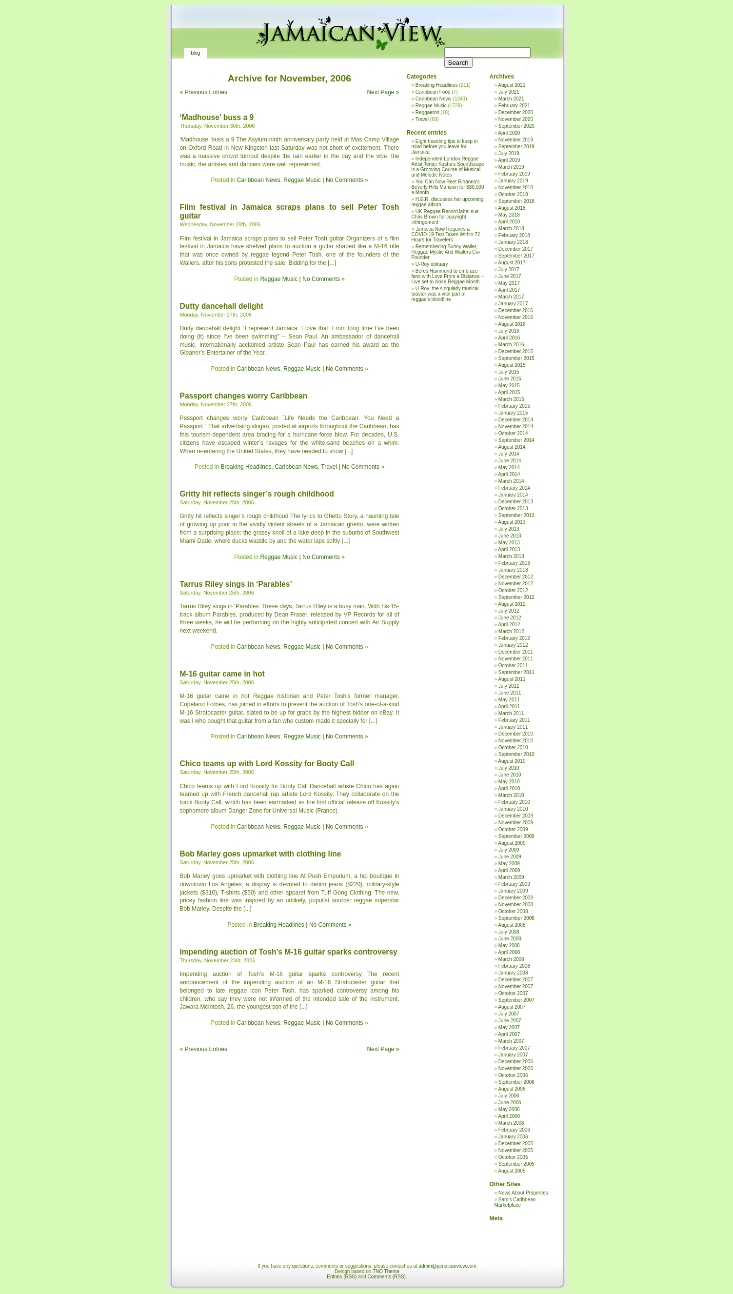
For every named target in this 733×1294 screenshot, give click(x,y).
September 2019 (516, 146)
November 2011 (515, 658)
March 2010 (511, 795)
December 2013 (515, 501)
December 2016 (515, 310)
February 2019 (514, 174)
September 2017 (516, 256)
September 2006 (516, 1082)
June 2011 (509, 693)
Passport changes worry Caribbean (244, 396)
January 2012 (513, 645)
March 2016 (511, 344)
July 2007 (508, 1013)
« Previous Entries (203, 92)
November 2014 (515, 426)
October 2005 (513, 1157)
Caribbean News (258, 180)
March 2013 (511, 556)
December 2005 (515, 1143)
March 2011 (511, 713)
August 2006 (511, 1089)
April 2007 (509, 1034)
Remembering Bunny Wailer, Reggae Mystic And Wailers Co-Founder (446, 252)
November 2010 (515, 740)
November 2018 (515, 187)
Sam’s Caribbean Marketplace (515, 1202)
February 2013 (514, 563)
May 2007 (509, 1027)
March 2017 (511, 296)
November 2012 (515, 583)
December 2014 (515, 419)
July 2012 (508, 611)
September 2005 (516, 1164)
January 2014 (513, 495)
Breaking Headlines (245, 466)
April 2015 (509, 392)
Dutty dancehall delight (222, 306)
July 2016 (508, 331)
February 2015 (514, 406)
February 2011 (514, 720)
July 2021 (508, 92)
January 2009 (513, 891)
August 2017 (511, 262)
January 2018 (513, 242)
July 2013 (508, 529)
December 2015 (515, 351)
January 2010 (513, 809)
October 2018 (513, 194)
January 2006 (513, 1136)
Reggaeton (427, 112)
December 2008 (515, 897)
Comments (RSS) (387, 1276)
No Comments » (347, 180)
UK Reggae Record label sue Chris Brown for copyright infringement (445, 217)
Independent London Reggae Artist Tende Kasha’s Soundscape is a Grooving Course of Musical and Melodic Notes (448, 167)
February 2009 (514, 884)
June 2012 (509, 617)
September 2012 (516, 597)
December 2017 (515, 249)
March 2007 (511, 1041)
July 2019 (508, 153)
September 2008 (516, 918)
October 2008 (513, 911)
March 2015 (511, 399)
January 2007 (513, 1054)
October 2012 (513, 590)
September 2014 (516, 440)
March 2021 (511, 98)
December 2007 (515, 979)
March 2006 (511, 1123)
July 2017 (508, 269)
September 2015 (516, 358)
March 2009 (511, 877)
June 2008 (509, 938)
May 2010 (509, 781)
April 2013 (509, 549)
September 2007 (516, 1000)
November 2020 (515, 119)
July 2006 (508, 1095)
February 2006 (514, 1130)
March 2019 (511, 167)
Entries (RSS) (342, 1276)
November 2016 (515, 317)
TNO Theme (386, 1271)
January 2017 (513, 303)
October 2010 (513, 747)
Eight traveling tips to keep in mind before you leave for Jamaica (445, 147)
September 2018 (516, 201)
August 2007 (511, 1007)
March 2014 (511, 481)
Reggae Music (302, 180)
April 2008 (509, 952)
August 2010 (511, 761)
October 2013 (513, 508)
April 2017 (509, 290)
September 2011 (516, 672)
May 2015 (509, 385)
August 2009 (511, 843)
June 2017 (509, 276)
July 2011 (508, 686)
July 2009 (508, 850)
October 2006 (513, 1075)
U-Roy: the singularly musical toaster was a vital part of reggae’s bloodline (445, 294)
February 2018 (514, 235)
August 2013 (511, 522)
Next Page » (383, 92)
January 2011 (513, 727)
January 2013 (513, 570)
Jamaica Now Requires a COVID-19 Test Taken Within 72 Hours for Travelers (446, 234)
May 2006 (509, 1109)
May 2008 (509, 945)
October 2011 (513, 665)
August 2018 (511, 208)
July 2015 (508, 372)
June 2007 (509, 1020)
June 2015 (509, 378)
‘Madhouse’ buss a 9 (217, 117)
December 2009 (515, 815)
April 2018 (509, 221)
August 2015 (511, 365)
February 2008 (514, 966)
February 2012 (514, 638)
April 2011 (509, 706)
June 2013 (509, 535)
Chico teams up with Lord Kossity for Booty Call (267, 763)
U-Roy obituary (432, 264)
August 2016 (511, 324)
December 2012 (515, 576)
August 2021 (511, 85)
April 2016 (509, 337)
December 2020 (515, 112)
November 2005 (515, 1150)
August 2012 (511, 604)
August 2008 (511, 925)
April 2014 (509, 474)
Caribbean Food (433, 92)
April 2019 (509, 160)
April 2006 (509, 1116)
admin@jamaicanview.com (447, 1266)
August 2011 (511, 679)
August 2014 (511, 447)
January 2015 (513, 413)
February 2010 (514, 802)
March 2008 (511, 959)
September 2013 (516, 515)
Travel (329, 466)
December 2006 (515, 1061)
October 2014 (513, 433)
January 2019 (513, 180)
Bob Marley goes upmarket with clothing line (260, 854)
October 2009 (513, 829)
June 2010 (509, 774)
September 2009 (516, 836)
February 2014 (514, 488)
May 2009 (509, 863)
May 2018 (509, 215)
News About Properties (523, 1192)
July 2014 (508, 454)
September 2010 (516, 754)
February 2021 (514, 105)
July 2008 (508, 932)
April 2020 (509, 133)
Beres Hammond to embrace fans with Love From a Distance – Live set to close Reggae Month (448, 276)
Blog (195, 53)
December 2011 (515, 652)
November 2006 (515, 1068)
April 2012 (509, 624)
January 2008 (513, 972)
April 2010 (509, 788)
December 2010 (515, 734)
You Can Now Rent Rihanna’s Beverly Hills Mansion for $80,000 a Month (448, 187)
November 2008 (515, 904)
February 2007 (514, 1048)
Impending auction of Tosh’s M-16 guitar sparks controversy (288, 952)
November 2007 (515, 986)
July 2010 (508, 768)
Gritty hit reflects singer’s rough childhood (257, 494)
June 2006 (509, 1102)
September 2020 (516, 126)
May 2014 (509, 467)
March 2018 (511, 228)
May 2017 (509, 283)
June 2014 (509, 460)
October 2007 (513, 993)
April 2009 (509, 870)
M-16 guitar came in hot (222, 674)
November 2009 (515, 822)
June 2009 (509, 856)
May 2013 (509, 542)
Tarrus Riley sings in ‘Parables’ (236, 584)
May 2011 (509, 699)
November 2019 (515, 139)
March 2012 (511, 631)
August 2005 (511, 1171)
